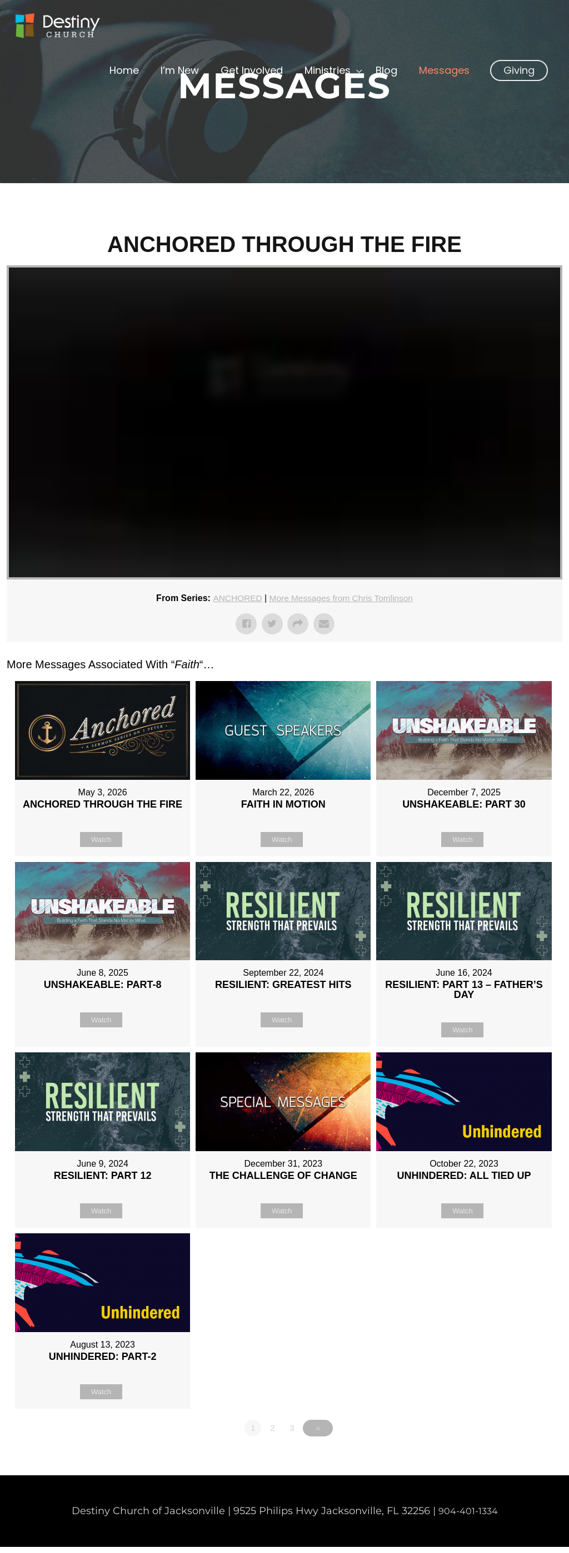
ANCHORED (234, 598)
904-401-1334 (468, 1517)
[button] (519, 88)
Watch (101, 839)
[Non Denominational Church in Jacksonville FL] (69, 30)
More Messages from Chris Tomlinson (341, 598)
